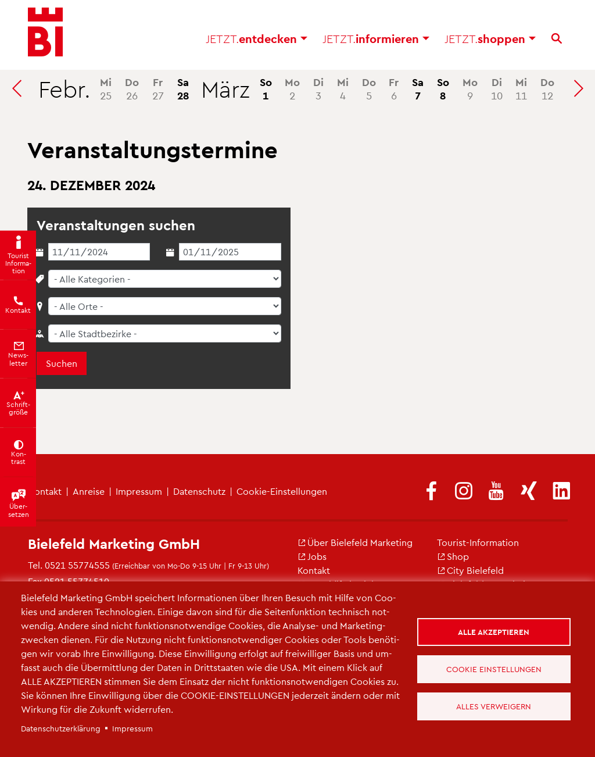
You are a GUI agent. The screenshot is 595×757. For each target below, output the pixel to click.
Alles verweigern (494, 707)
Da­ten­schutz (199, 491)
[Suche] (556, 41)
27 (158, 88)
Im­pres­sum (139, 491)
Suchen (61, 363)
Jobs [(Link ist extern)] (312, 556)
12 (547, 88)
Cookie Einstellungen (494, 669)
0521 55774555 (77, 564)
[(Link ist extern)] (431, 491)
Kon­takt (314, 570)
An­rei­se (89, 491)
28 (183, 88)
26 (132, 88)
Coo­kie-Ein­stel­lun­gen (281, 491)
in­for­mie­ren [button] (375, 41)
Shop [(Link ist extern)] (453, 556)
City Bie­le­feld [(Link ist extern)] (470, 570)
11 (521, 88)
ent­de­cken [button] (256, 41)
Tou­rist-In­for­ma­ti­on (478, 542)
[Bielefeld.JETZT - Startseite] (45, 34)
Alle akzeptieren (494, 631)
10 (497, 88)
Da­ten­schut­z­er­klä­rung (61, 728)
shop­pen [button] (490, 41)
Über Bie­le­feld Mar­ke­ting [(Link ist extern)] (355, 542)
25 (106, 88)
